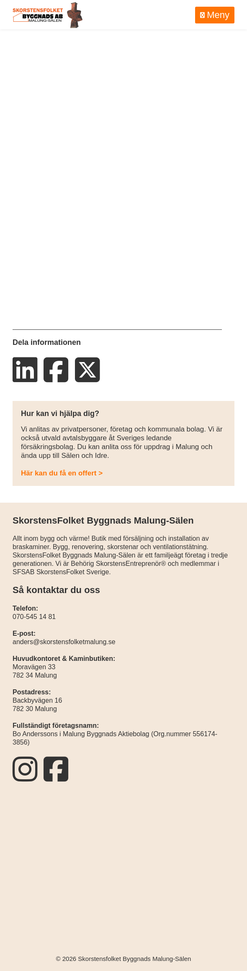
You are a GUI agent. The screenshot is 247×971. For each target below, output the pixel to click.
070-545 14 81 (34, 616)
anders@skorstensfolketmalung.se (64, 641)
